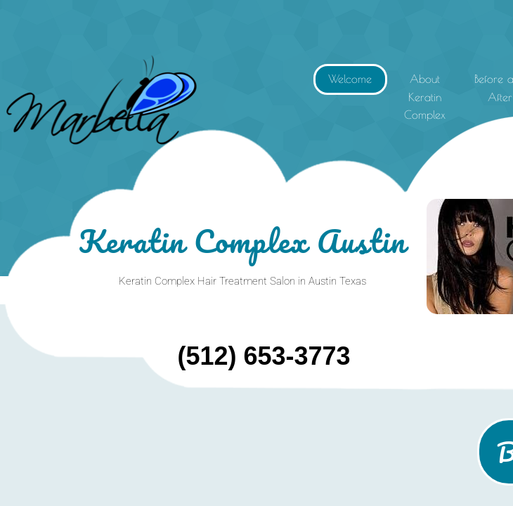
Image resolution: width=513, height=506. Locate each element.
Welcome (350, 78)
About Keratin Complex (425, 96)
